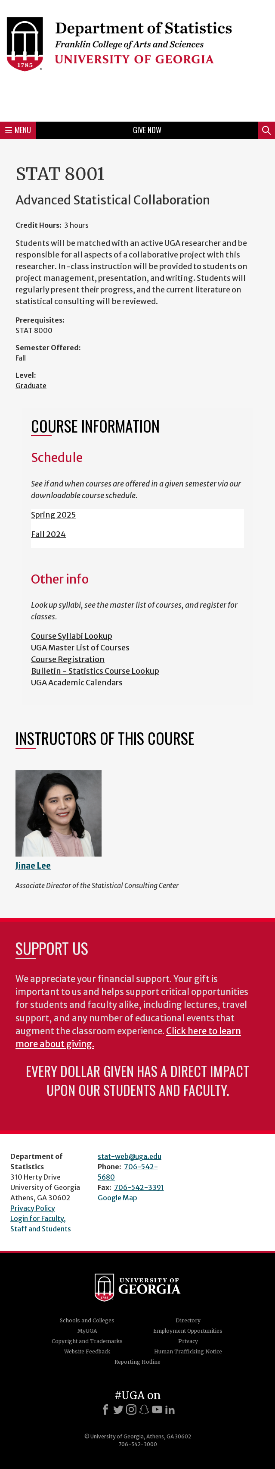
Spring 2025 (53, 515)
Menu (18, 129)
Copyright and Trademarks (87, 1341)
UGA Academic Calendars (77, 682)
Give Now (147, 129)
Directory (188, 1320)
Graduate (30, 385)
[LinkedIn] (170, 1409)
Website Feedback (87, 1351)
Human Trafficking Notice (188, 1351)
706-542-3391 (139, 1187)
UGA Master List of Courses (80, 648)
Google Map (117, 1197)
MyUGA (87, 1331)
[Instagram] (131, 1409)
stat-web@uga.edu (129, 1156)
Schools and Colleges (87, 1320)
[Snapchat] (144, 1409)
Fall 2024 (48, 534)
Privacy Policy (32, 1208)
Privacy (188, 1341)
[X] (118, 1409)
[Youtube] (157, 1409)
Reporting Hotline (137, 1362)
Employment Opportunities (187, 1331)
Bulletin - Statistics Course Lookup (95, 671)
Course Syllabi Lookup (71, 636)
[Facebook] (105, 1409)
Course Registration (68, 659)
